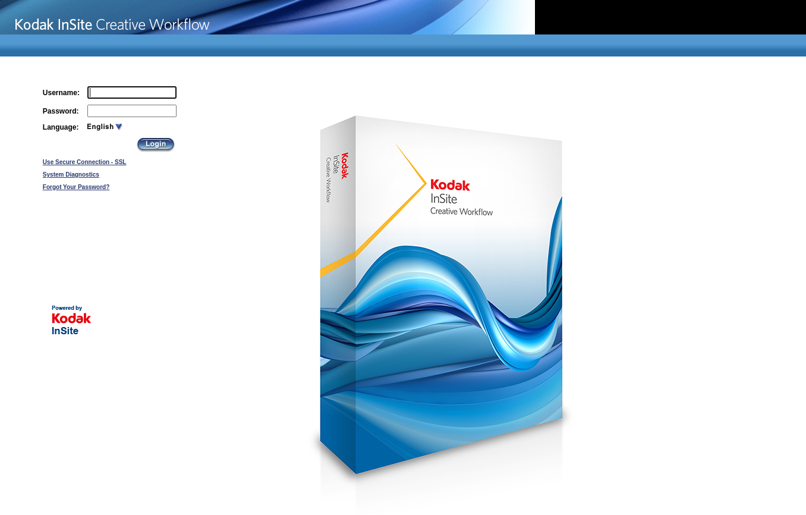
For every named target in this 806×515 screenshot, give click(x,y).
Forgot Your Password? (76, 187)
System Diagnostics (71, 174)
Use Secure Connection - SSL (85, 162)
